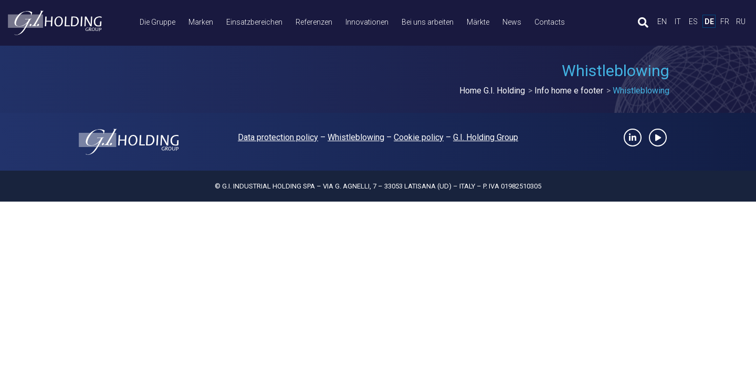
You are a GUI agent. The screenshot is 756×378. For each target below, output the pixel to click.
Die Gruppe (157, 22)
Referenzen (314, 22)
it (678, 21)
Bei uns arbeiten (428, 22)
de (709, 21)
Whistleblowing (356, 137)
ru (741, 21)
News (511, 22)
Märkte (478, 22)
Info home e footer (568, 91)
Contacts (549, 22)
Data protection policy (278, 137)
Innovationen (366, 22)
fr (724, 21)
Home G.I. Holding (492, 91)
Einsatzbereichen (254, 22)
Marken (200, 22)
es (693, 21)
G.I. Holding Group (485, 137)
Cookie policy (419, 137)
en (662, 21)
